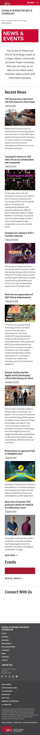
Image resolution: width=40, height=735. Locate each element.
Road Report (6, 694)
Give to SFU (5, 698)
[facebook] (2, 676)
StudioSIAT (5, 650)
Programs (5, 640)
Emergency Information (10, 701)
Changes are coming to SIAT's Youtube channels (19, 234)
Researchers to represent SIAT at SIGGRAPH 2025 (20, 452)
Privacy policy (18, 722)
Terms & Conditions (7, 722)
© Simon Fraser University (30, 722)
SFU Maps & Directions (9, 688)
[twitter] (6, 676)
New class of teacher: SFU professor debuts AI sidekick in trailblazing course (19, 504)
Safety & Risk (6, 684)
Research (5, 637)
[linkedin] (16, 676)
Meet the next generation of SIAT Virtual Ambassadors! (19, 296)
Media (4, 653)
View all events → (14, 578)
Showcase (5, 657)
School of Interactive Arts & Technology (17, 12)
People (4, 633)
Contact (5, 660)
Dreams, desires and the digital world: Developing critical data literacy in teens (19, 375)
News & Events (7, 643)
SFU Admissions (7, 691)
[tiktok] (13, 676)
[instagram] (9, 676)
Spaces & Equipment (8, 647)
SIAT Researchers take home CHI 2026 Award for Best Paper (20, 100)
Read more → (11, 555)
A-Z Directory (6, 704)
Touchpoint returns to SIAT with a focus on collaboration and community (19, 159)
